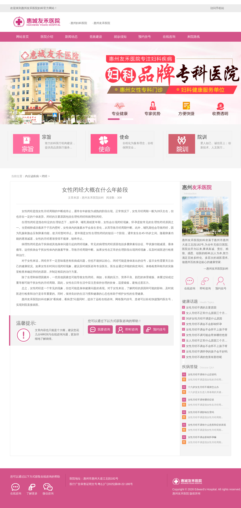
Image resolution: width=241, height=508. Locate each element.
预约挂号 (144, 36)
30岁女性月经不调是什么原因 (204, 318)
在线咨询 (169, 36)
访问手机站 (217, 8)
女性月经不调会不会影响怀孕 (204, 324)
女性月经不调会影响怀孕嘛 (202, 437)
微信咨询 (48, 489)
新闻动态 (71, 36)
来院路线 (193, 36)
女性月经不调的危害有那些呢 (204, 357)
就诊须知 (120, 36)
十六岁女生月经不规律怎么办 (203, 387)
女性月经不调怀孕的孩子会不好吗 (206, 351)
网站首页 (22, 36)
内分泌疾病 (32, 176)
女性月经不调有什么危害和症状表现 (207, 424)
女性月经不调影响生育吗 (201, 412)
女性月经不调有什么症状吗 (202, 374)
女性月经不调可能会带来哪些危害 (206, 335)
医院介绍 (47, 36)
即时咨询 (127, 329)
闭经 (44, 176)
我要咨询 (99, 329)
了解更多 (31, 489)
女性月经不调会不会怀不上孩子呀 (206, 329)
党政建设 (95, 36)
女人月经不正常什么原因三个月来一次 (207, 313)
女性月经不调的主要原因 (201, 307)
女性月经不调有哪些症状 (201, 399)
